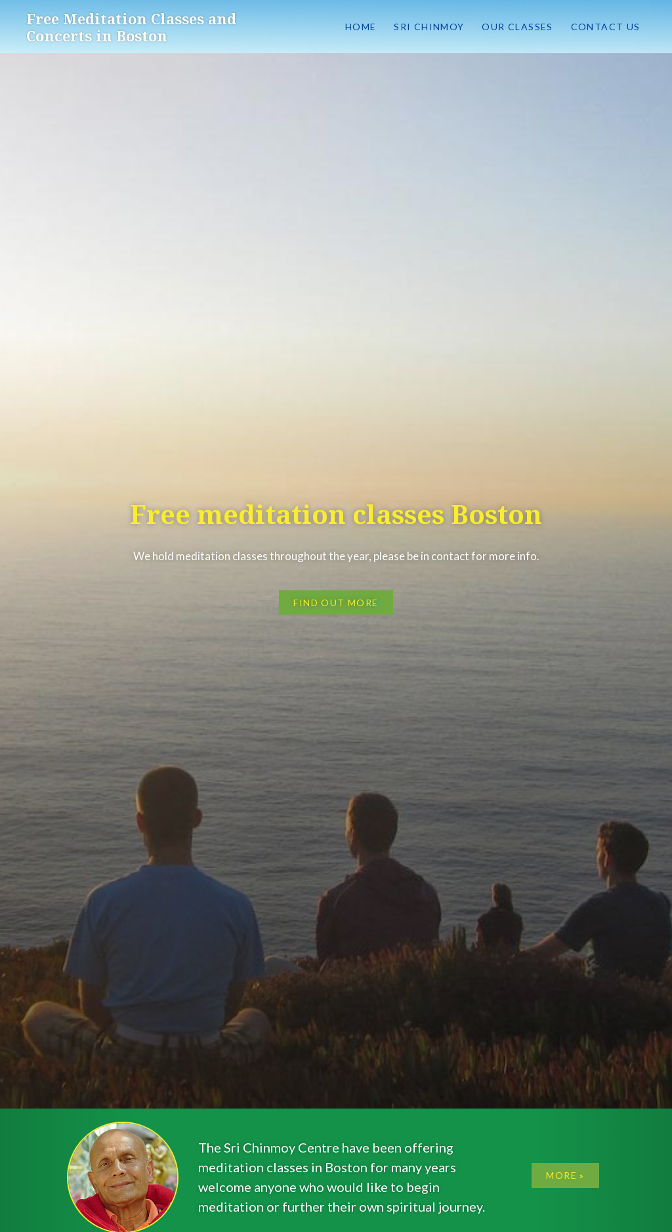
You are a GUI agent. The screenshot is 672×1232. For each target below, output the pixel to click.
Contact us (605, 26)
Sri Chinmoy (429, 26)
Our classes (517, 26)
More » (565, 1175)
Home (361, 26)
